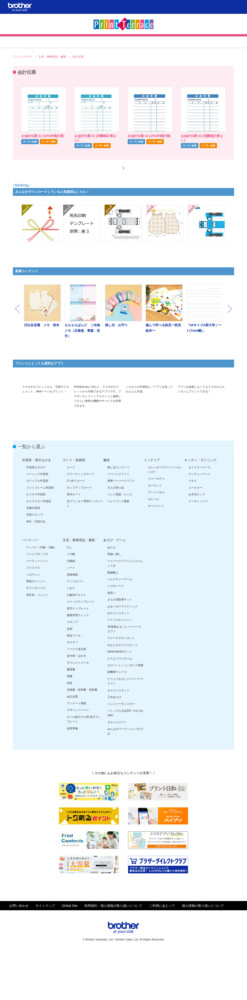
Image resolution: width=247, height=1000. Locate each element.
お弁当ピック (196, 543)
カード (71, 516)
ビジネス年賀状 (36, 543)
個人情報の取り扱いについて (203, 955)
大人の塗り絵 (115, 536)
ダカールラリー (117, 771)
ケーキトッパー (198, 550)
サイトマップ (45, 955)
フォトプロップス (37, 603)
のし (69, 596)
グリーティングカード (80, 523)
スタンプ (72, 671)
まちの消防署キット (119, 648)
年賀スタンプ (34, 563)
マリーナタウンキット (121, 687)
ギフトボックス (36, 637)
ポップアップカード (79, 536)
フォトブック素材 (118, 550)
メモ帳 (71, 603)
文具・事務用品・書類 (52, 95)
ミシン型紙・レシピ (119, 543)
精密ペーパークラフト (121, 529)
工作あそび (114, 746)
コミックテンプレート (80, 650)
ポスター (72, 691)
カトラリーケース (199, 516)
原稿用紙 (72, 623)
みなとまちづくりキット (122, 694)
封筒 (69, 732)
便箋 (69, 725)
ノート (71, 616)
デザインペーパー (78, 759)
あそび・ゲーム (114, 589)
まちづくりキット (118, 739)
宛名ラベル (74, 684)
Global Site (69, 955)
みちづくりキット (118, 662)
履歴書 (71, 718)
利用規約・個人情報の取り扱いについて (113, 955)
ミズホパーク (115, 635)
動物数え (112, 621)
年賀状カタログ (36, 516)
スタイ (192, 529)
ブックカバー (75, 630)
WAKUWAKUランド (119, 700)
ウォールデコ (156, 527)
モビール (153, 548)
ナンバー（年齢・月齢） (41, 596)
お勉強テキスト (76, 644)
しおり (71, 637)
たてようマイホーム (119, 707)
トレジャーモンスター (121, 753)
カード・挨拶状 (74, 509)
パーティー (30, 589)
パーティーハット (37, 610)
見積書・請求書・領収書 (82, 738)
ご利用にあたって (162, 955)
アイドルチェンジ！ (119, 669)
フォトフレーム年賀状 (40, 536)
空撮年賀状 (33, 557)
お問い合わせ (19, 955)
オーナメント (156, 555)
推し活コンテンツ (118, 516)
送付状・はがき (76, 705)
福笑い (111, 642)
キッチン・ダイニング (200, 509)
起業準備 (72, 777)
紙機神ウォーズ (117, 721)
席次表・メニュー (37, 644)
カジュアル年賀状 (37, 529)
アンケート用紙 (76, 752)
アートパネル (156, 541)
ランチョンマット (199, 523)
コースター (195, 536)
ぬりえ (111, 596)
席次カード (74, 543)
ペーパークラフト (118, 523)
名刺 (69, 678)
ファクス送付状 (76, 698)
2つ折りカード (76, 529)
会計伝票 (72, 745)
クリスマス (33, 616)
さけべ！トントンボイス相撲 (125, 714)
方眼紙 (71, 610)
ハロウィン (33, 623)
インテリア (152, 509)
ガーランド (155, 534)
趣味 (106, 509)
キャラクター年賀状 (38, 550)
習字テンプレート (78, 657)
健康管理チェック (78, 664)
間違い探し (114, 603)
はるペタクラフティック (122, 655)
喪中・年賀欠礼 (36, 570)
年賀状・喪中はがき (36, 509)
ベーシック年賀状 (37, 523)
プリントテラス (23, 95)
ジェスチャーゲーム (119, 628)
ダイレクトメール (78, 711)
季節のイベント (36, 630)
